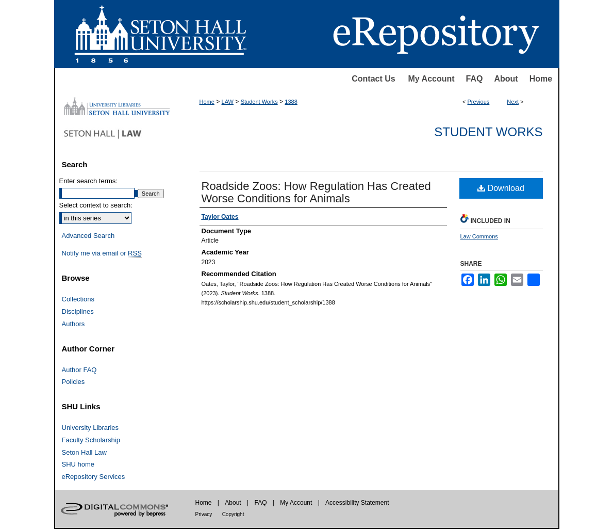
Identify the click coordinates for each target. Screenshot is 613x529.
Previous (479, 102)
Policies (73, 382)
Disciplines (78, 311)
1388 (291, 102)
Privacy (203, 514)
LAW (228, 102)
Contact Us (373, 78)
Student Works (259, 102)
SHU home (78, 464)
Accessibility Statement (357, 502)
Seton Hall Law (84, 452)
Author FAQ (79, 370)
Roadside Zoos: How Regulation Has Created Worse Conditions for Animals (316, 192)
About (506, 78)
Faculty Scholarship (91, 440)
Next (513, 102)
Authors (73, 324)
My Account (431, 78)
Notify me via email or (102, 253)
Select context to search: (95, 205)
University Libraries (90, 427)
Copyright (233, 514)
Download (500, 188)
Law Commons (479, 236)
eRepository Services (93, 476)
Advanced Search (88, 235)
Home (540, 78)
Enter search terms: (88, 181)
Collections (78, 299)
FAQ (474, 78)
